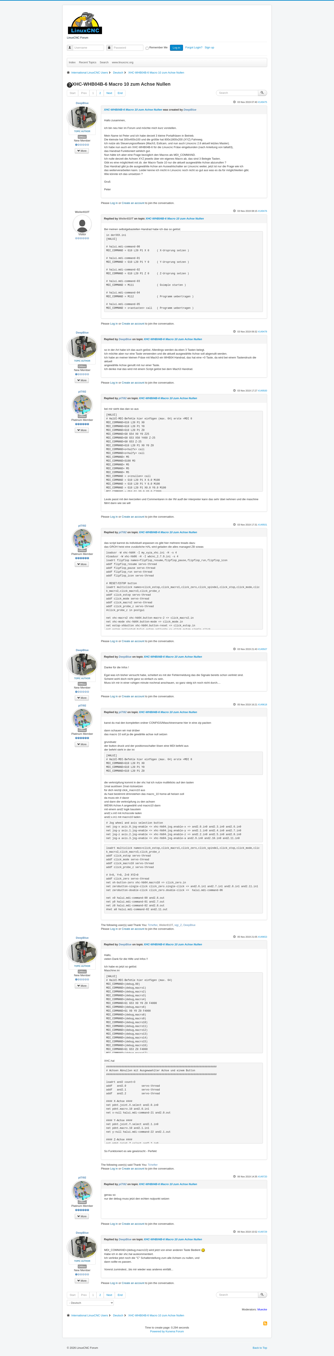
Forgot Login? (194, 47)
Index (72, 62)
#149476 (262, 211)
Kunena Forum (175, 1331)
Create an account (133, 203)
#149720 (262, 1176)
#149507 (262, 649)
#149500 (262, 390)
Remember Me (158, 47)
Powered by (157, 1331)
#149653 (262, 937)
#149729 (262, 1231)
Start (72, 93)
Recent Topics (87, 62)
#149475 (262, 102)
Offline (82, 137)
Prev (84, 93)
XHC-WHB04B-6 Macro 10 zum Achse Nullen (133, 109)
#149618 (262, 704)
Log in (176, 47)
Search (104, 62)
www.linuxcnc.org (122, 62)
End (120, 93)
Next (109, 93)
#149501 (262, 524)
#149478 (262, 331)
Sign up (210, 47)
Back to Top (260, 1347)
